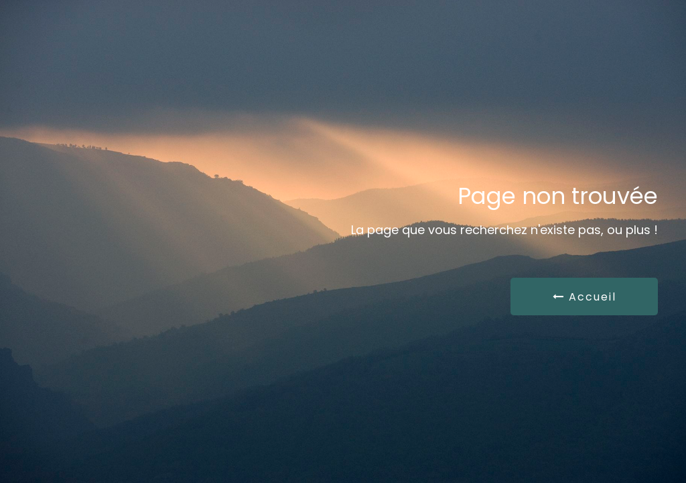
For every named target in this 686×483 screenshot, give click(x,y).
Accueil (584, 297)
